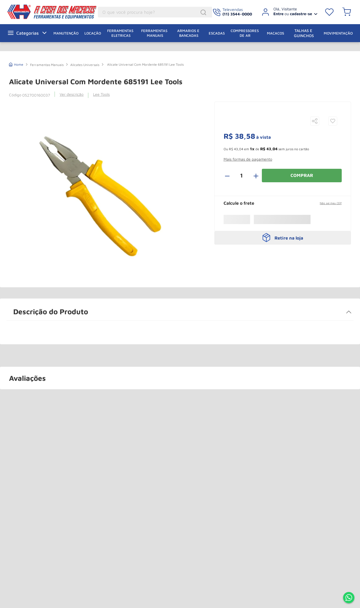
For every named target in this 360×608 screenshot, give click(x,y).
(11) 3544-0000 (237, 14)
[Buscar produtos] (204, 12)
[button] (314, 121)
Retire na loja (288, 237)
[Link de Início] (16, 64)
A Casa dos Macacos (38, 11)
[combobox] (155, 12)
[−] (230, 175)
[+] (253, 175)
